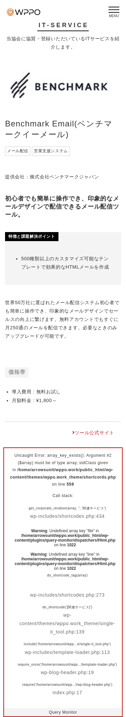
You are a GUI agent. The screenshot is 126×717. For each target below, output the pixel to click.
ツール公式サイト (94, 432)
